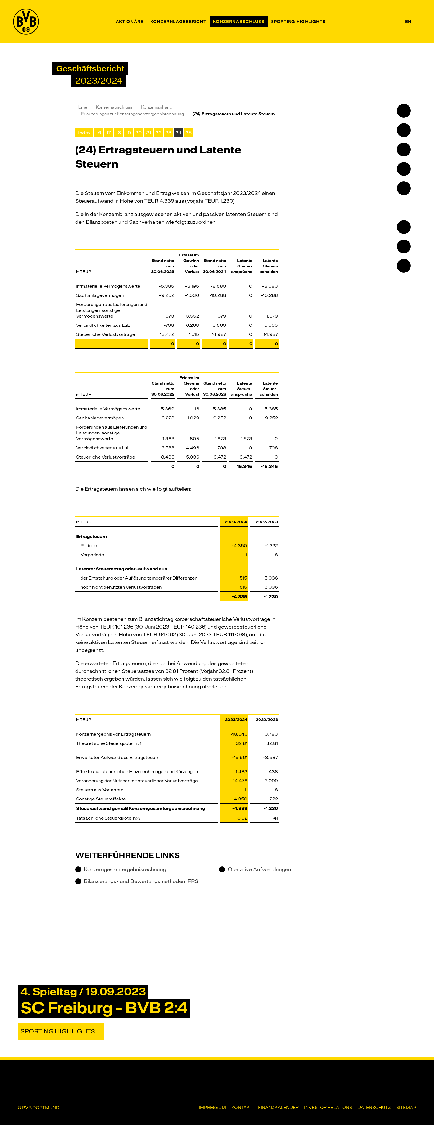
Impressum (212, 1107)
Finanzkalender (278, 1107)
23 (168, 133)
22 (159, 133)
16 (98, 133)
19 (128, 133)
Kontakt (241, 1107)
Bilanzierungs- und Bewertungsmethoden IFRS (136, 881)
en (408, 21)
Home (81, 107)
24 (178, 133)
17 (108, 133)
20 (138, 133)
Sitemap (406, 1107)
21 (148, 133)
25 (188, 133)
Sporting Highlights (57, 1031)
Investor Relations (328, 1107)
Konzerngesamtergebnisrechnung (120, 869)
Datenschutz (374, 1107)
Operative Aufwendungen (255, 869)
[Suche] (418, 21)
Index (84, 133)
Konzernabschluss (114, 107)
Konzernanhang (156, 107)
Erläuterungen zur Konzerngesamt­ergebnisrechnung (132, 114)
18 (118, 133)
